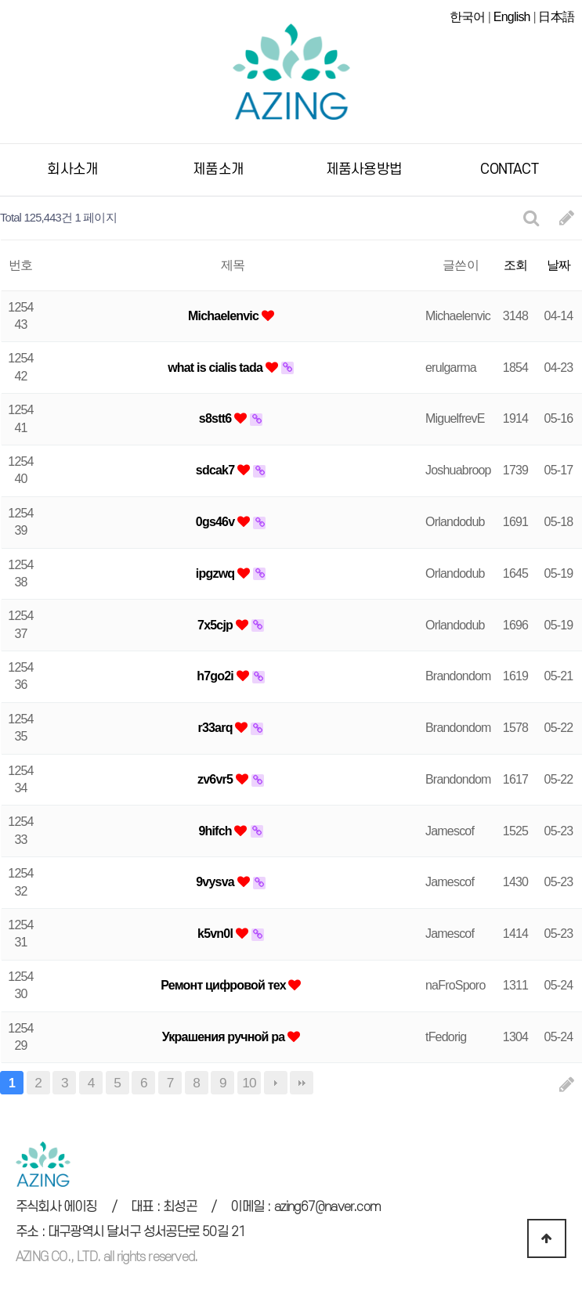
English (511, 16)
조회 (515, 265)
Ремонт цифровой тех (224, 985)
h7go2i (216, 676)
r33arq (217, 727)
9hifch (216, 831)
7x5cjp (216, 625)
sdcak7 (216, 470)
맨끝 (301, 1082)
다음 (275, 1082)
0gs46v (216, 521)
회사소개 (72, 169)
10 (249, 1083)
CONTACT (508, 169)
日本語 (556, 16)
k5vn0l (216, 933)
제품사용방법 (364, 169)
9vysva (216, 882)
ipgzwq (216, 573)
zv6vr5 (216, 779)
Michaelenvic (225, 316)
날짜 (558, 265)
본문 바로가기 (0, 0)
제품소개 (218, 169)
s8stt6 (216, 418)
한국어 (468, 16)
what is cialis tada (217, 367)
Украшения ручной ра (224, 1037)
